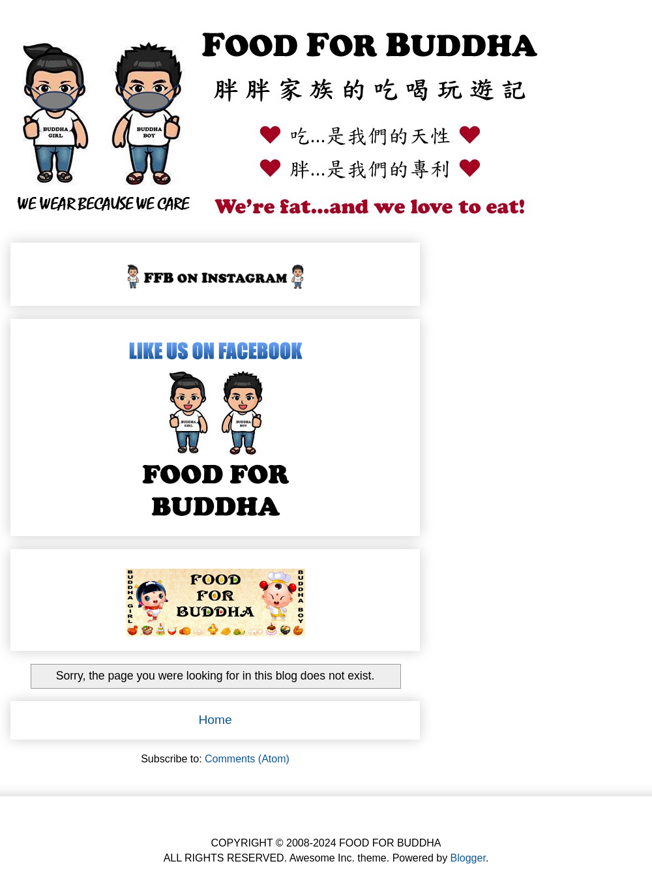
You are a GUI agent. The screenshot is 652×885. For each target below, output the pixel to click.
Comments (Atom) (247, 758)
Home (214, 720)
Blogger (468, 857)
